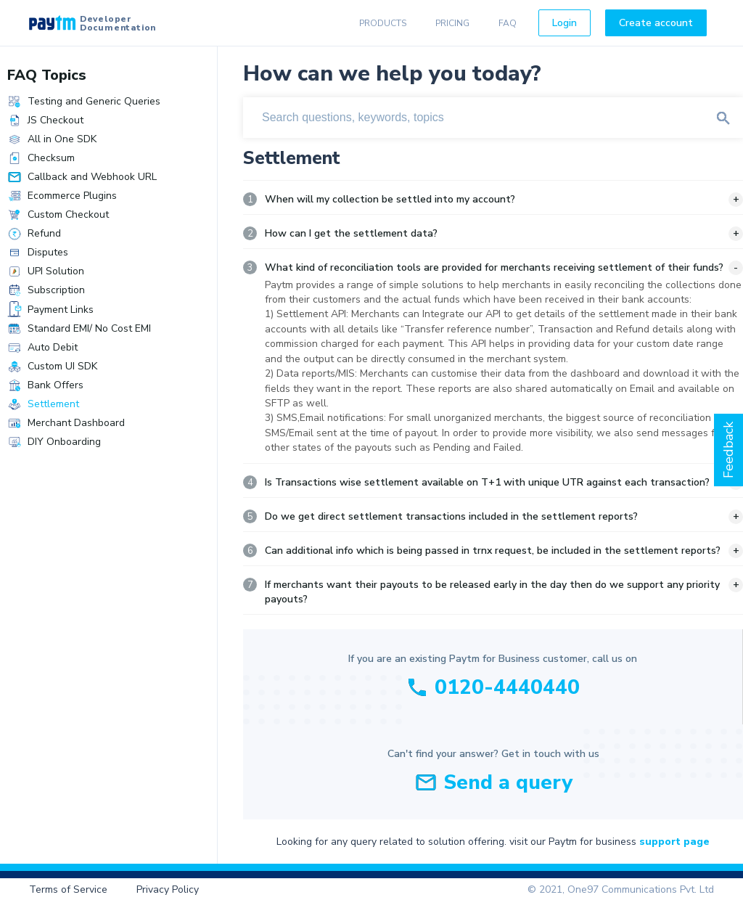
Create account (656, 23)
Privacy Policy (167, 889)
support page (674, 841)
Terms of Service (68, 889)
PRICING (452, 23)
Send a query (507, 782)
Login (564, 23)
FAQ (507, 23)
